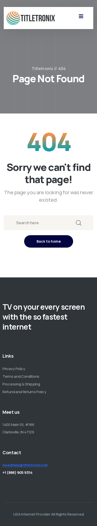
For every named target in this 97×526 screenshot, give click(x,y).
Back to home (49, 241)
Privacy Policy (13, 368)
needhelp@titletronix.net (25, 465)
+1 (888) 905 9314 (17, 472)
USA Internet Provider (31, 514)
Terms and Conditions (20, 376)
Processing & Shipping (21, 384)
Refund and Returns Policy (24, 391)
